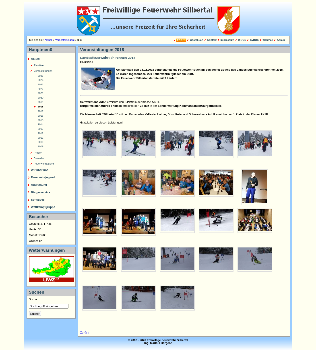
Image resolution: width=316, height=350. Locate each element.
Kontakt (212, 40)
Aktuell (48, 40)
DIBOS (242, 40)
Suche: (34, 299)
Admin (281, 40)
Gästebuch (196, 40)
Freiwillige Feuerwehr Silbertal (158, 19)
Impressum (227, 40)
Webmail (267, 40)
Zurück (84, 332)
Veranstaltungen (64, 40)
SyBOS (254, 40)
